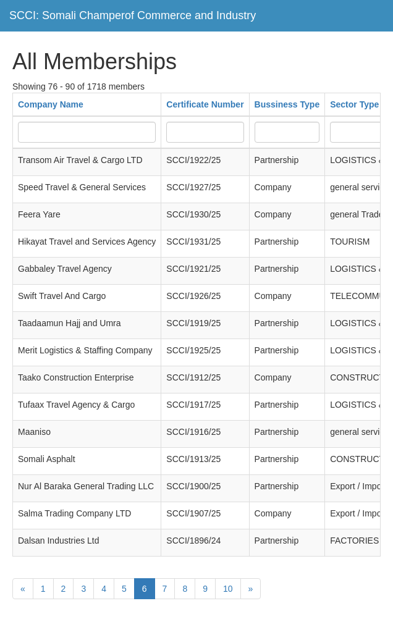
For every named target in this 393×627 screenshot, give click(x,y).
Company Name (50, 104)
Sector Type (354, 104)
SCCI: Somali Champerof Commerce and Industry (132, 15)
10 (228, 589)
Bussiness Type (287, 104)
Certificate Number (204, 104)
